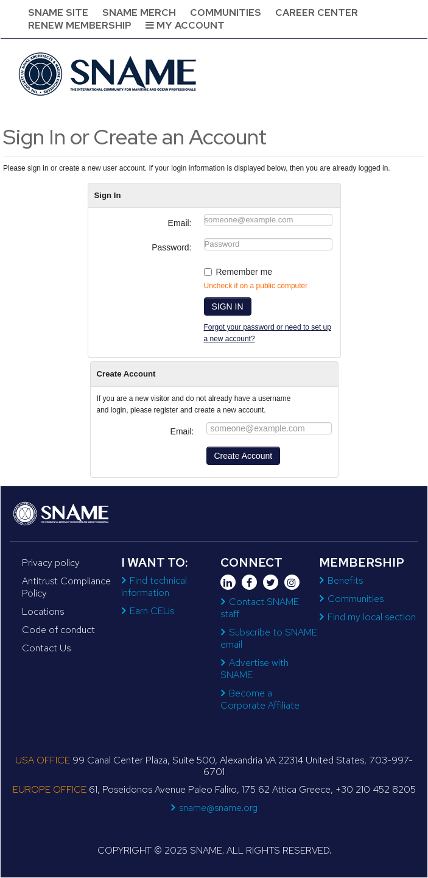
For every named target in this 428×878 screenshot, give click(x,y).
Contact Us (46, 648)
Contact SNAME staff (259, 607)
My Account (185, 25)
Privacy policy (51, 562)
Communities (225, 12)
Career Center (316, 12)
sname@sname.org (218, 807)
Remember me (244, 272)
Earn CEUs (152, 610)
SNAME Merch (139, 12)
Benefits (345, 580)
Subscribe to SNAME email (268, 638)
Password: (171, 247)
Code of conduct (58, 629)
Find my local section (372, 617)
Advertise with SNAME (254, 668)
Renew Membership (80, 25)
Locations (43, 611)
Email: (180, 223)
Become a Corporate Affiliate (260, 699)
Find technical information (154, 586)
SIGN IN (228, 306)
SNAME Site (58, 12)
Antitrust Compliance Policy (66, 587)
